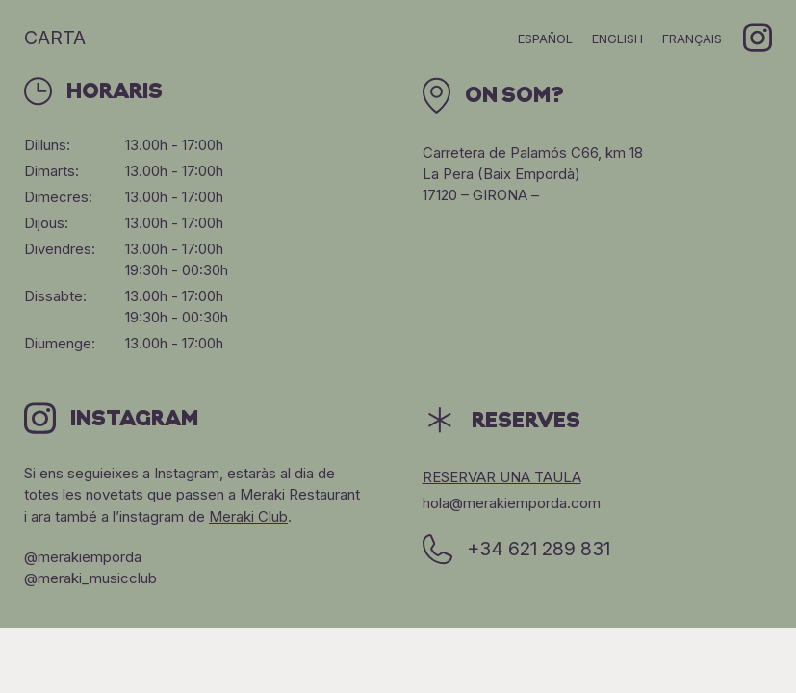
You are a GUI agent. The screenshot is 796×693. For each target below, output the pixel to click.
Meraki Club (248, 516)
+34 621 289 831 (516, 549)
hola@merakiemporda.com (512, 503)
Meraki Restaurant (300, 494)
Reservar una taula (502, 477)
